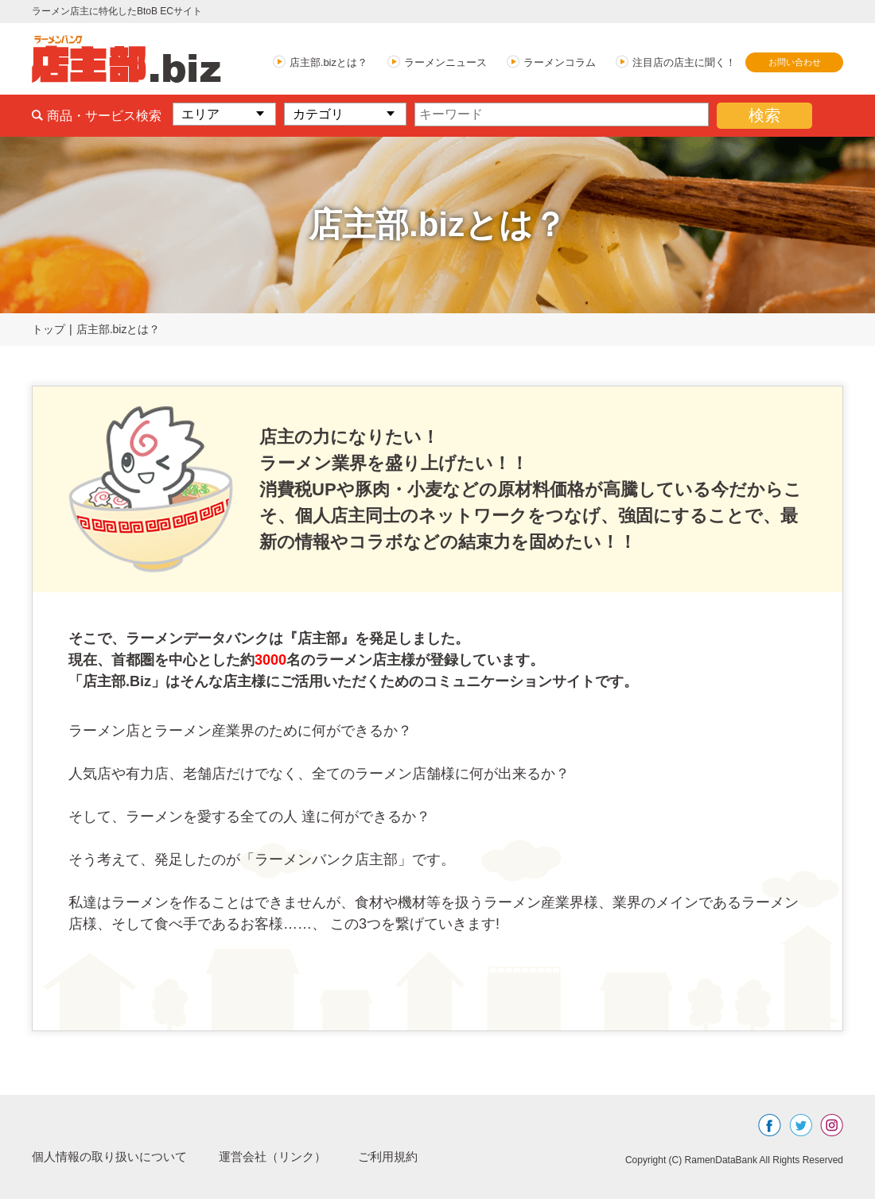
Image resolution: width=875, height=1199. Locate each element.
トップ (48, 329)
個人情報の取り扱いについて (114, 1156)
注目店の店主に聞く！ (684, 62)
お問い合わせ (794, 62)
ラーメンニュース (445, 62)
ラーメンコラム (559, 62)
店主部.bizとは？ (329, 62)
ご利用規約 (407, 1156)
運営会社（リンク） (286, 1156)
